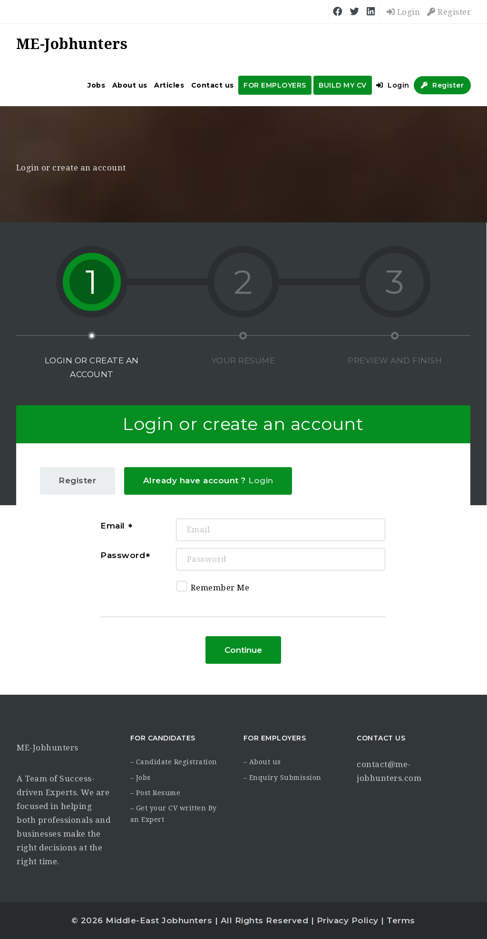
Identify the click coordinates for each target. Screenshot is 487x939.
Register (449, 12)
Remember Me (213, 589)
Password (122, 555)
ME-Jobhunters (47, 747)
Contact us (212, 85)
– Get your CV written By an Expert (173, 813)
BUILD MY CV (343, 85)
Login (403, 12)
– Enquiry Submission (282, 777)
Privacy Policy (348, 920)
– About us (262, 762)
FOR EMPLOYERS (275, 85)
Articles (169, 85)
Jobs (96, 85)
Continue (243, 650)
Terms (401, 920)
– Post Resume (155, 793)
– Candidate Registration (173, 762)
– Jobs (140, 777)
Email (113, 525)
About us (129, 85)
